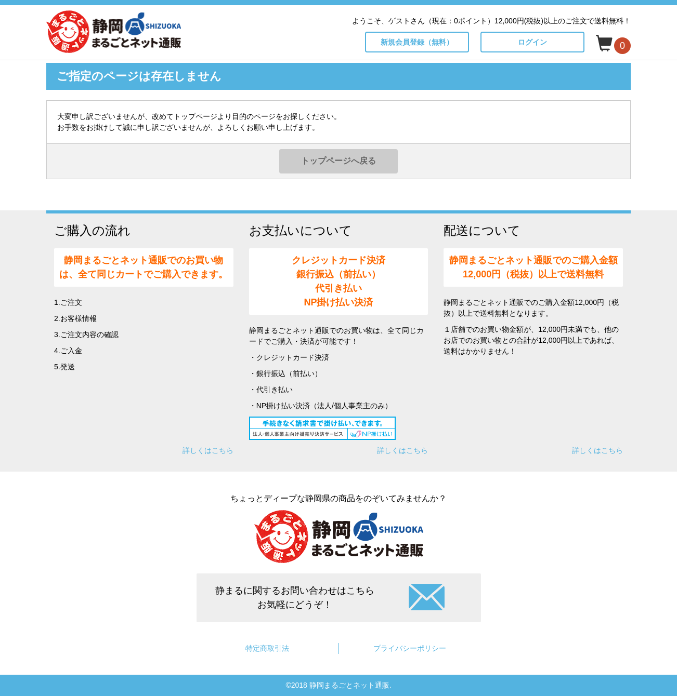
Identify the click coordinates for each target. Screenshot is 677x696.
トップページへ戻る (338, 160)
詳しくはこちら (208, 450)
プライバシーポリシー (409, 648)
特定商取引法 (267, 648)
